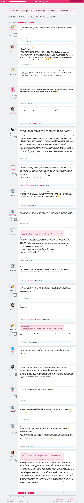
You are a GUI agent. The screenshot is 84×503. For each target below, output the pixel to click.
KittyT (23, 342)
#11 (73, 278)
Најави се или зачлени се (76, 0)
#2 (73, 64)
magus (32, 185)
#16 (73, 382)
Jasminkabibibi (32, 319)
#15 (73, 360)
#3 (73, 82)
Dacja (12, 136)
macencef (25, 18)
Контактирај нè (59, 499)
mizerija (28, 160)
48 (28, 22)
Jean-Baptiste (12, 311)
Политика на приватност (72, 501)
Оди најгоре (72, 499)
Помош (63, 499)
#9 (73, 223)
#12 (73, 298)
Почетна (67, 499)
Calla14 (13, 395)
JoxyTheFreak (32, 280)
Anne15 (13, 354)
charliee (12, 95)
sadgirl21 (12, 115)
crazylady (23, 446)
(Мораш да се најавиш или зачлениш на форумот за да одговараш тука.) (61, 492)
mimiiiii (12, 236)
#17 (73, 400)
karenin (13, 173)
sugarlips (29, 123)
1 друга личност (38, 185)
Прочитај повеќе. (41, 12)
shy (31, 160)
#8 (73, 203)
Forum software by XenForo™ (17, 501)
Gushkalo (27, 319)
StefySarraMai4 (12, 197)
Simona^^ (27, 205)
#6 (73, 158)
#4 (73, 100)
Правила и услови (62, 501)
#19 (73, 444)
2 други (33, 123)
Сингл (15, 18)
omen (23, 103)
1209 (23, 260)
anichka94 (24, 185)
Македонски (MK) (11, 499)
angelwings (28, 185)
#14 (73, 339)
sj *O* (23, 123)
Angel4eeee (24, 41)
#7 (73, 182)
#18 (73, 419)
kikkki (12, 459)
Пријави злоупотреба (53, 501)
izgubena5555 (12, 413)
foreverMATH (24, 160)
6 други (34, 160)
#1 (73, 38)
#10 (73, 257)
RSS (76, 499)
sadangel (12, 432)
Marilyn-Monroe (12, 272)
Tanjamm (12, 218)
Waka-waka (27, 280)
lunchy (23, 319)
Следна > (32, 22)
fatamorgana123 (12, 373)
